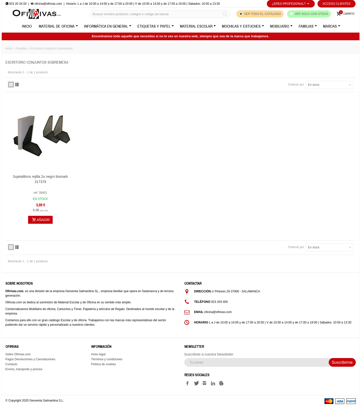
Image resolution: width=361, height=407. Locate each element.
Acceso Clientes (336, 3)
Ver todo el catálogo (262, 14)
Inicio (27, 26)
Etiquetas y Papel (155, 26)
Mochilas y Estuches (243, 26)
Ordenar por (296, 84)
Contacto (11, 364)
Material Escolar (198, 26)
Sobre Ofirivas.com (18, 354)
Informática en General (107, 26)
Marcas (331, 26)
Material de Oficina (58, 26)
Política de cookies (103, 364)
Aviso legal (98, 354)
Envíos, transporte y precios (23, 369)
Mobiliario (281, 26)
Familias (308, 26)
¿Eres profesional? (291, 3)
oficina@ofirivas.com (46, 3)
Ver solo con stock (311, 14)
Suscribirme (342, 362)
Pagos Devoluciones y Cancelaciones (30, 359)
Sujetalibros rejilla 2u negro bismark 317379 (40, 179)
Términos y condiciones (106, 359)
